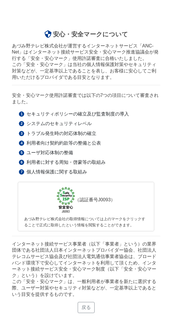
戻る (86, 307)
